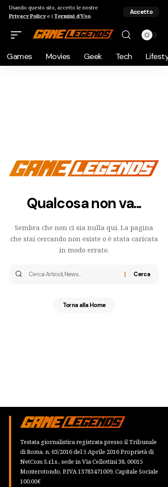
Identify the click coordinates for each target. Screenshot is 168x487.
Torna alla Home (84, 305)
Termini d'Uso (72, 16)
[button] (141, 12)
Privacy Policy (27, 16)
